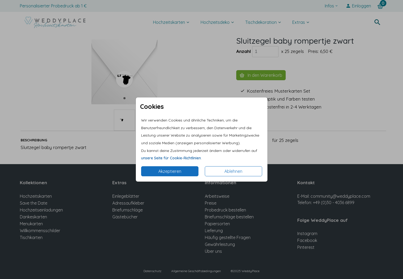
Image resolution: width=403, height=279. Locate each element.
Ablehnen (233, 171)
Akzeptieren (169, 171)
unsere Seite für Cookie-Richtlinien (171, 158)
